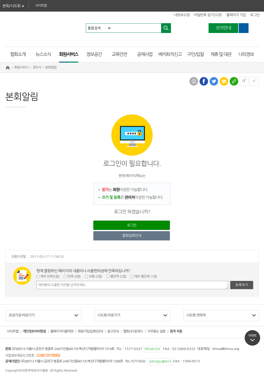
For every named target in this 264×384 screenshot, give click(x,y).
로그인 (255, 15)
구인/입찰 (195, 54)
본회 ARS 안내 (152, 349)
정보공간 (94, 54)
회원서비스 (68, 54)
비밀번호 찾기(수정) (208, 15)
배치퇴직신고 (170, 54)
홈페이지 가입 (236, 15)
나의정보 (246, 54)
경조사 (36, 67)
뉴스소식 (43, 54)
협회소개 (18, 54)
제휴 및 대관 (220, 54)
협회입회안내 (131, 235)
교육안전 (119, 54)
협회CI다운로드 (133, 331)
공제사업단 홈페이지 (160, 361)
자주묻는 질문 (156, 331)
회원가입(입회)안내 (90, 331)
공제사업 (144, 54)
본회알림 (51, 67)
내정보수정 (181, 15)
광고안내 (113, 331)
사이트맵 (13, 331)
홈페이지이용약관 (61, 331)
